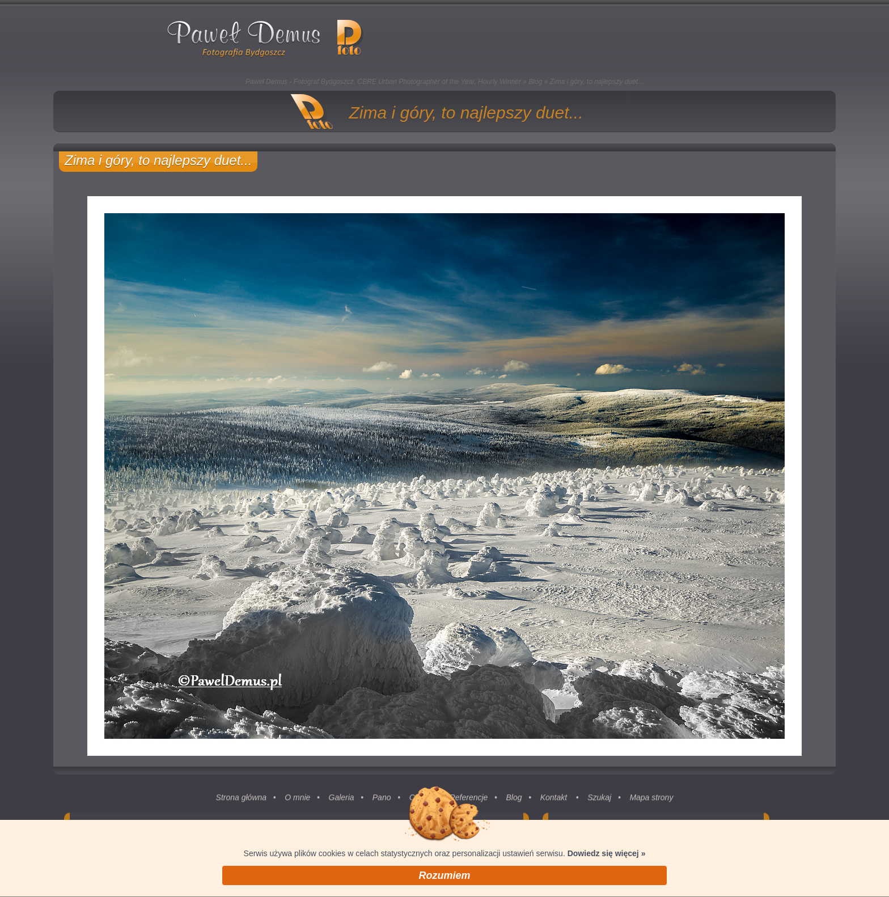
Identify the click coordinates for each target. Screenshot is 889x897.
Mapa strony (651, 801)
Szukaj (599, 801)
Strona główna (241, 801)
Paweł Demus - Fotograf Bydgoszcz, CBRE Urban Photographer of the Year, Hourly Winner (383, 82)
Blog (535, 82)
